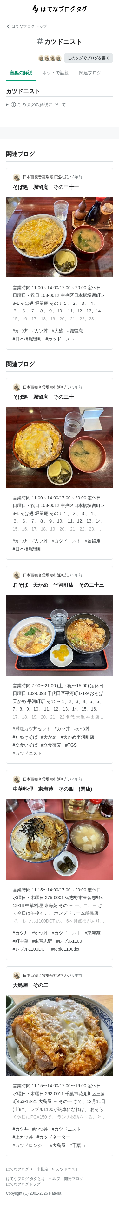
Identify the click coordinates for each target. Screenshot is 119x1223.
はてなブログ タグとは (25, 1179)
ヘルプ (54, 1179)
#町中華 (21, 941)
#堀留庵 (75, 330)
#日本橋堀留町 (27, 338)
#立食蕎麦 (51, 744)
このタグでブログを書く (88, 58)
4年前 (77, 779)
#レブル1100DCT (30, 949)
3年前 (77, 177)
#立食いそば (25, 744)
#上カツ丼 (23, 1137)
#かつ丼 (21, 330)
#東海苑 (93, 932)
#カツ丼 (40, 330)
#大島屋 (58, 1145)
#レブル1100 (69, 941)
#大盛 (57, 330)
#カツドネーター (53, 1137)
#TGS (71, 744)
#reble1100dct (65, 949)
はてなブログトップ (23, 1184)
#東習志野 (42, 941)
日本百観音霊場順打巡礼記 (46, 177)
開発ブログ (73, 1179)
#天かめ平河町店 (77, 737)
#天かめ (49, 737)
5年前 (77, 975)
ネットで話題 (55, 72)
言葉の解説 (21, 72)
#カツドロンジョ (29, 1145)
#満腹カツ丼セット (32, 728)
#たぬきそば (25, 737)
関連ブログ (90, 72)
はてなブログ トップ (26, 26)
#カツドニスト (60, 338)
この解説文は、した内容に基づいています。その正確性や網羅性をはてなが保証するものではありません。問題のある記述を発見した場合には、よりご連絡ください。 (36, 105)
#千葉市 (77, 1145)
